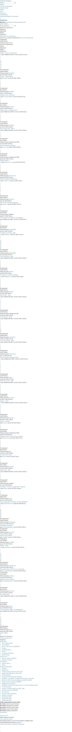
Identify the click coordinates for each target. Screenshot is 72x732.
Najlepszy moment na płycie (7, 579)
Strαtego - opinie (4, 545)
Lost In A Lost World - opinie (7, 340)
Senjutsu (3, 20)
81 (0, 512)
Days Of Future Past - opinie (7, 128)
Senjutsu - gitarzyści (5, 421)
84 (0, 517)
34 (0, 244)
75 (0, 66)
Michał (11, 291)
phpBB (13, 720)
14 (0, 623)
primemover (12, 354)
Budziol (11, 214)
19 (0, 560)
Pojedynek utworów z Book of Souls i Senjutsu (11, 436)
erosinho (11, 106)
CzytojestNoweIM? (8, 527)
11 (0, 332)
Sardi (4, 37)
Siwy (10, 498)
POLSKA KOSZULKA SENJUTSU (8, 179)
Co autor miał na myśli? (6, 454)
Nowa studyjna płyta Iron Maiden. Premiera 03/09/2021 (13, 501)
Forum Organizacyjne (27, 37)
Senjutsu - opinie (4, 401)
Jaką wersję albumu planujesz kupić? (9, 357)
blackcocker (12, 253)
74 (0, 64)
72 (0, 61)
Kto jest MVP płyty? (5, 594)
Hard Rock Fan (8, 503)
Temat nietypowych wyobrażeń (7, 145)
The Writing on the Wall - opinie (8, 232)
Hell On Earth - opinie (5, 295)
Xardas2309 (12, 229)
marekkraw (12, 337)
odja (4, 456)
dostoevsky (12, 522)
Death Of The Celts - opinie (7, 380)
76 (0, 68)
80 (0, 510)
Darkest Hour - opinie (5, 470)
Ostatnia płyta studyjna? (6, 535)
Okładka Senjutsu (4, 160)
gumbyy (11, 417)
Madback (11, 73)
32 (0, 241)
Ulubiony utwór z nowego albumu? (8, 110)
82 (0, 513)
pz (10, 451)
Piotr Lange (12, 175)
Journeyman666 (8, 96)
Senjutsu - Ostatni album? (6, 76)
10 (0, 330)
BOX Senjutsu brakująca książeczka (9, 202)
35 (0, 246)
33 (0, 243)
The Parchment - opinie (6, 317)
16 (0, 555)
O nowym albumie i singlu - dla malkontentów (11, 609)
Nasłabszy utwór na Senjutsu (7, 95)
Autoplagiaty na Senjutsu (6, 525)
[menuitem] (6, 6)
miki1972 (7, 234)
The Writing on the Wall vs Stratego (9, 274)
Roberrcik (5, 438)
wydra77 (6, 180)
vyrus (4, 147)
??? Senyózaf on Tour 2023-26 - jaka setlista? (11, 217)
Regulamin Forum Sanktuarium (8, 36)
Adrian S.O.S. (8, 162)
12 (0, 619)
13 (0, 621)
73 (0, 63)
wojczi (4, 422)
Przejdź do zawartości (5, 0)
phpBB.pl (19, 722)
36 (0, 248)
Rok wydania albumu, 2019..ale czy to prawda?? (12, 569)
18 (0, 559)
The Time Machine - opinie (6, 256)
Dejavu (11, 271)
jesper (4, 204)
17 (0, 557)
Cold (10, 377)
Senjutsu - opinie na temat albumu (8, 53)
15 (0, 554)
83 (0, 515)
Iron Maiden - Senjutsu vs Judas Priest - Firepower (12, 486)
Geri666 (5, 78)
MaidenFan (7, 276)
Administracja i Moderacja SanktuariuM (16, 22)
